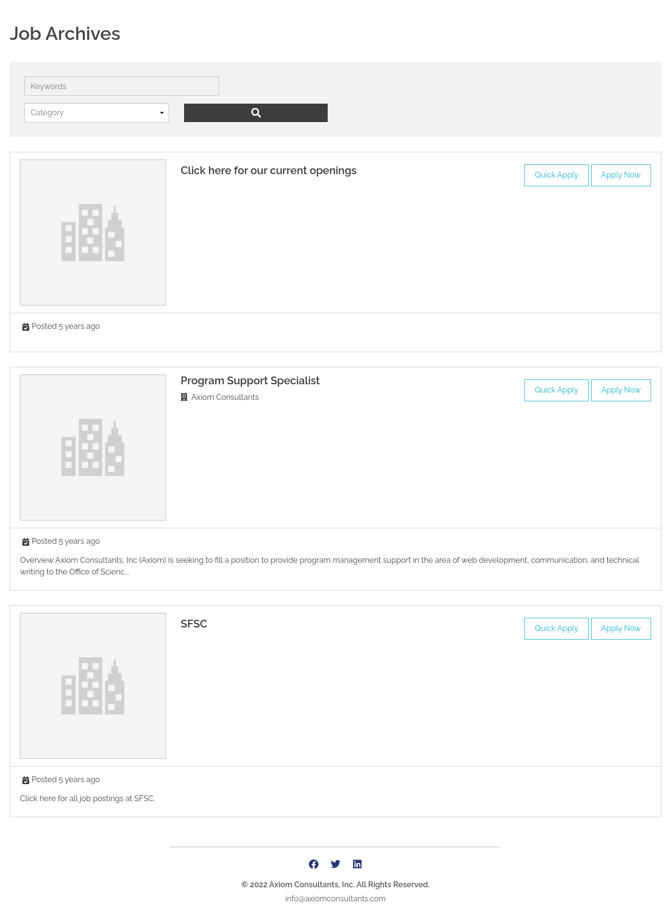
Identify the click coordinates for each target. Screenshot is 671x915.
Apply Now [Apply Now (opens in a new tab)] (621, 174)
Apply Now (621, 390)
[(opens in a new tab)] (93, 232)
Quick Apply (556, 174)
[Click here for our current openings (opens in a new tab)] (268, 170)
